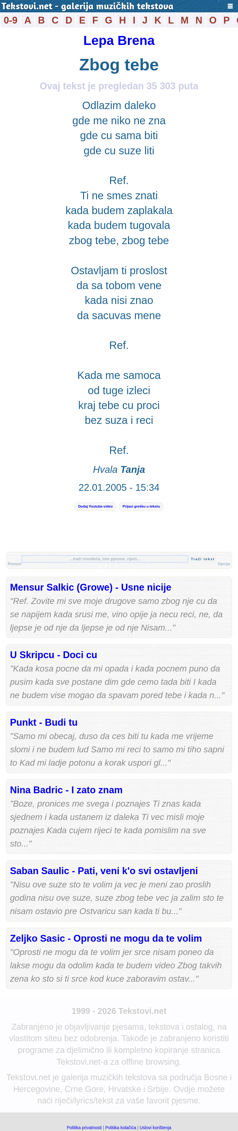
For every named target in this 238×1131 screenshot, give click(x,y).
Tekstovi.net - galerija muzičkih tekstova (88, 7)
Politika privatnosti (84, 1127)
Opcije (224, 563)
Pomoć (14, 563)
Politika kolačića (120, 1127)
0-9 (10, 20)
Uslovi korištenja (155, 1127)
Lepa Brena (119, 40)
